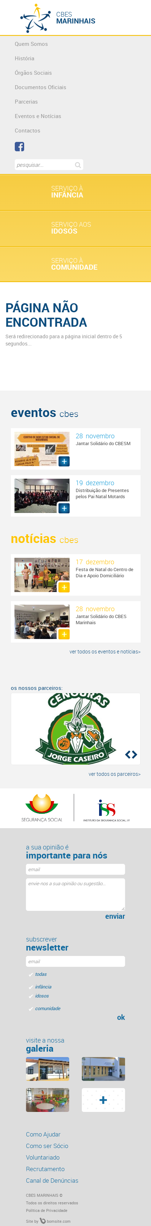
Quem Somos (31, 43)
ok (121, 1017)
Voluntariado (42, 1157)
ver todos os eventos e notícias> (105, 651)
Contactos (27, 130)
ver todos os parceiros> (115, 773)
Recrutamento (45, 1169)
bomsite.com (55, 1221)
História (24, 58)
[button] (127, 754)
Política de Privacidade (46, 1210)
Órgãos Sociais (33, 72)
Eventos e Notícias (38, 115)
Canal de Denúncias (52, 1180)
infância (43, 986)
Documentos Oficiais (40, 87)
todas (40, 974)
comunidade (47, 1008)
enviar (115, 916)
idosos (42, 995)
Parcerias (26, 101)
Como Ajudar (43, 1134)
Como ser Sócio (47, 1146)
